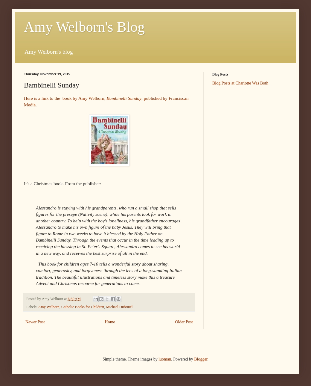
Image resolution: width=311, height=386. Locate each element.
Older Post (184, 322)
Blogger (200, 359)
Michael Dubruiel (119, 307)
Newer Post (35, 322)
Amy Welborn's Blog (84, 27)
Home (110, 322)
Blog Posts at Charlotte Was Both (240, 83)
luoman (164, 359)
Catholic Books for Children (82, 307)
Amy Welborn (49, 307)
